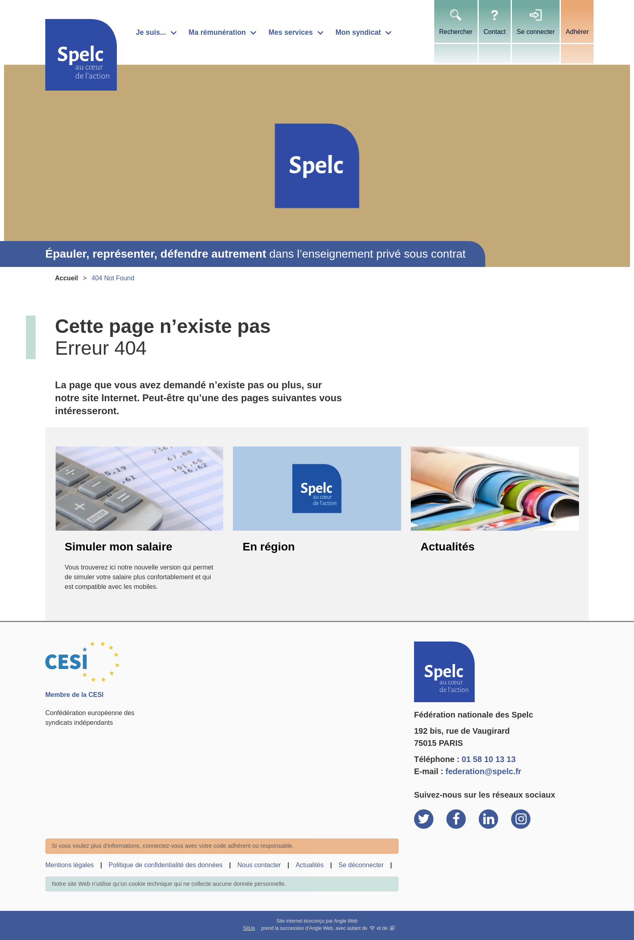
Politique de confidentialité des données (166, 865)
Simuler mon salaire (118, 546)
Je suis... (151, 32)
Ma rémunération (217, 32)
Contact (495, 31)
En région (269, 546)
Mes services (290, 32)
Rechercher (456, 31)
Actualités (448, 546)
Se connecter (536, 31)
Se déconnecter (361, 865)
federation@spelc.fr (483, 771)
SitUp (249, 928)
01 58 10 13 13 (489, 759)
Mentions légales (69, 865)
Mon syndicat (358, 32)
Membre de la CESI (74, 694)
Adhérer (577, 31)
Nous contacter (259, 865)
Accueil (66, 278)
